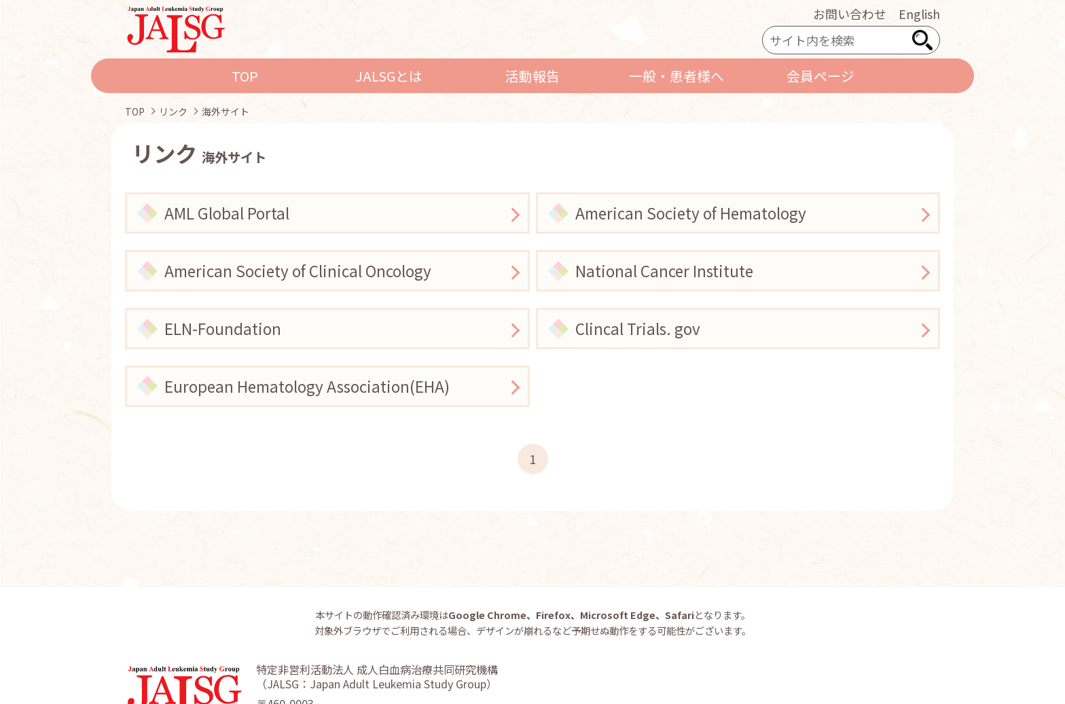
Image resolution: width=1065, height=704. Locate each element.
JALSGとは (388, 76)
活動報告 (532, 76)
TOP (245, 76)
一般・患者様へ (676, 76)
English (919, 13)
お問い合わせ (849, 13)
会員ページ (820, 76)
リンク (173, 111)
